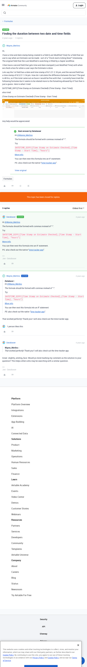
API (43, 626)
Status (14, 583)
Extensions (16, 416)
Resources (16, 519)
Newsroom (16, 589)
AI (12, 427)
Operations (16, 456)
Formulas (8, 21)
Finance (15, 473)
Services (15, 531)
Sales (14, 468)
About (14, 566)
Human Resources (20, 462)
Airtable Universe (19, 554)
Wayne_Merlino (13, 45)
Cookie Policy (8, 662)
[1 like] (12, 326)
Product (15, 444)
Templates (16, 549)
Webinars (16, 514)
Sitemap (43, 633)
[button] (3, 6)
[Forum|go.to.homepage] (17, 5)
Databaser (11, 217)
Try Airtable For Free (21, 595)
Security (43, 619)
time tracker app (48, 162)
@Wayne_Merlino (25, 135)
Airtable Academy (20, 485)
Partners (15, 525)
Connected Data (19, 433)
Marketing (16, 450)
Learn (14, 479)
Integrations (17, 410)
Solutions (16, 439)
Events (14, 491)
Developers (16, 537)
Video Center (17, 496)
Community (17, 543)
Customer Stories (20, 508)
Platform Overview (20, 404)
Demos (14, 502)
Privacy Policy (38, 664)
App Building (17, 421)
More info (19, 154)
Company (16, 560)
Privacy (43, 641)
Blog (13, 577)
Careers (15, 571)
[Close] (78, 652)
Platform (15, 398)
